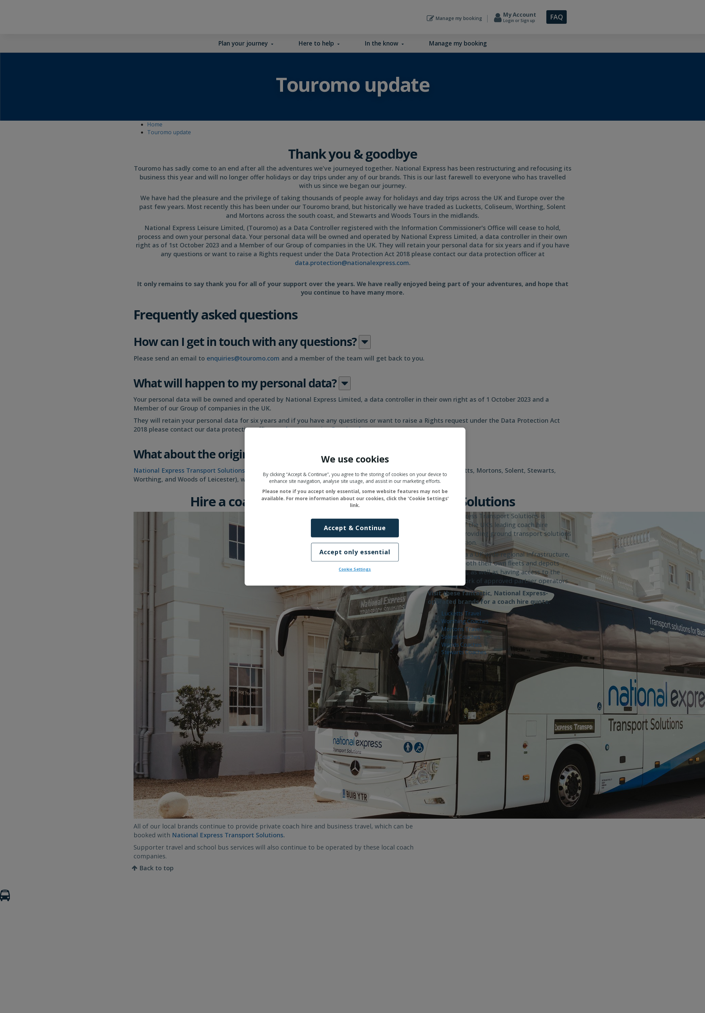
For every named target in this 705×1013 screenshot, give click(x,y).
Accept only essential (354, 552)
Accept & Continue (355, 528)
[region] (355, 506)
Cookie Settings (355, 569)
